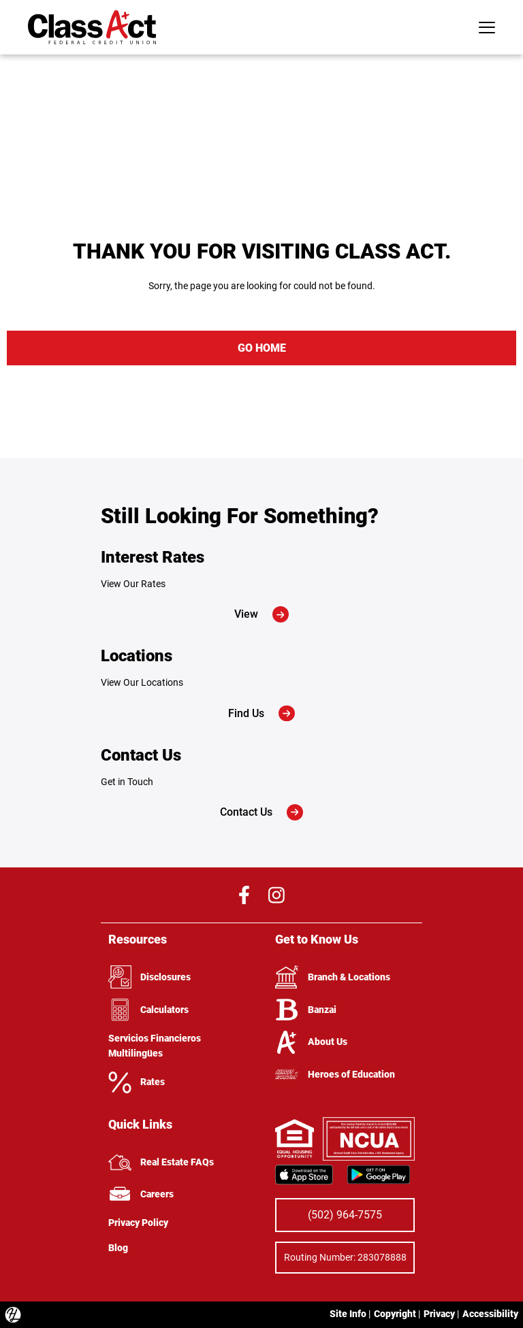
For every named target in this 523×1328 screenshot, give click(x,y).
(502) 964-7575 (345, 1214)
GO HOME (262, 348)
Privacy (439, 1313)
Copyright (395, 1313)
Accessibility (490, 1313)
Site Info (348, 1313)
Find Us (261, 714)
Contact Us (261, 812)
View (261, 614)
